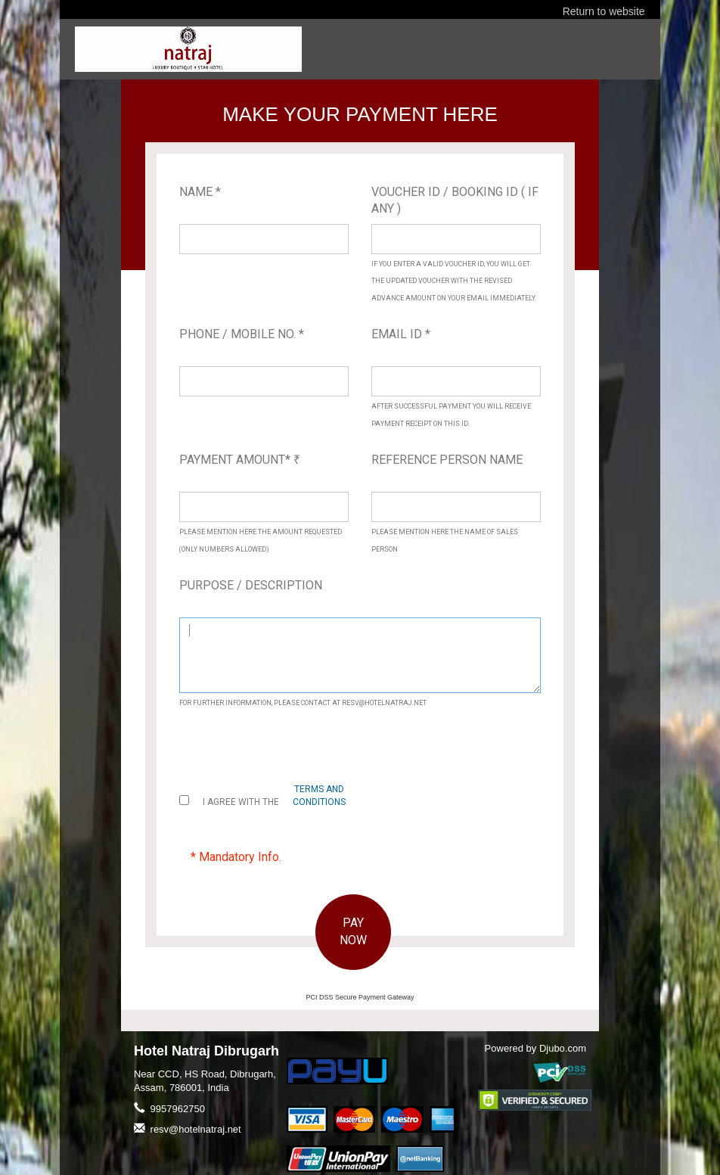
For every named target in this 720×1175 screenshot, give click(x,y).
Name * (200, 192)
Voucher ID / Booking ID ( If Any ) (454, 200)
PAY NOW (353, 931)
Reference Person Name (447, 459)
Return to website (604, 11)
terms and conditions (319, 795)
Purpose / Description (250, 585)
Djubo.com (562, 1048)
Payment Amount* (239, 459)
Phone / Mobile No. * (241, 334)
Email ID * (400, 334)
